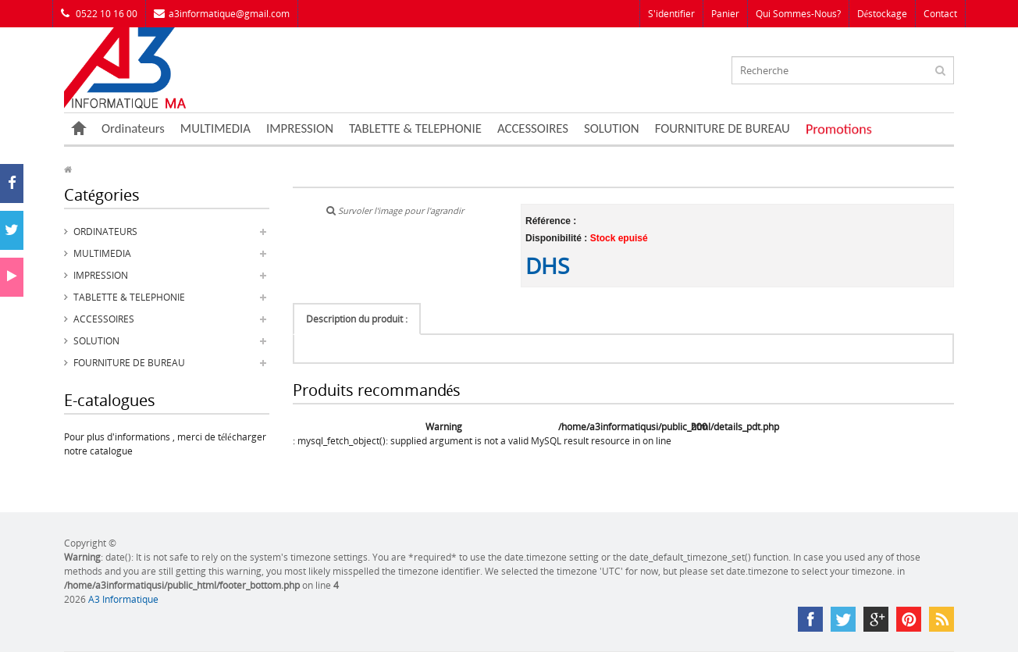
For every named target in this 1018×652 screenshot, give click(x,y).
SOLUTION (611, 128)
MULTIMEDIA (215, 128)
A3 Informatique (123, 599)
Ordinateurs (133, 128)
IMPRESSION (299, 128)
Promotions (839, 128)
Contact (940, 13)
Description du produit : (357, 319)
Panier (725, 13)
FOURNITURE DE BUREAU (722, 128)
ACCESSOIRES (532, 128)
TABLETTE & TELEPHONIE (415, 128)
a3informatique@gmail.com (222, 13)
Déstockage (882, 13)
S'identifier (671, 13)
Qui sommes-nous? (798, 13)
